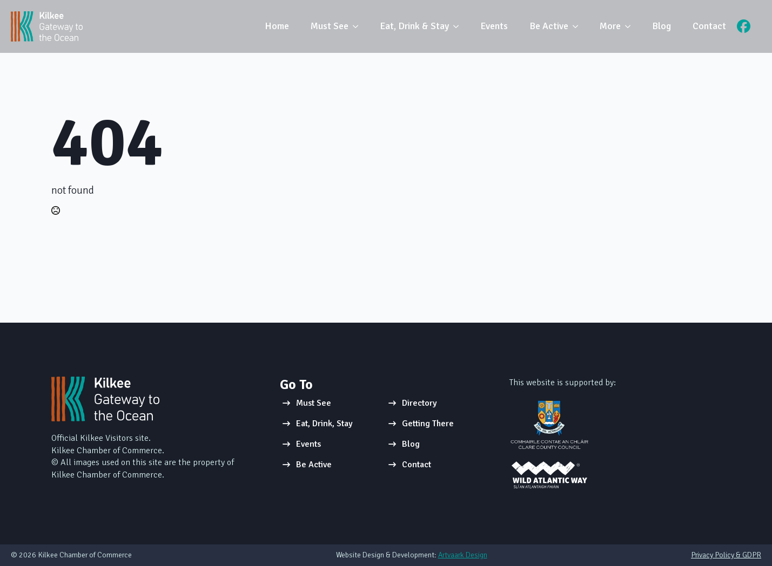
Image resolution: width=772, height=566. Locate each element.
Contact (709, 26)
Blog (661, 26)
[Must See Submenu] (358, 26)
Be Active (548, 26)
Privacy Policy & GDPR (726, 555)
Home (277, 26)
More (610, 26)
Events (494, 26)
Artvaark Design (462, 555)
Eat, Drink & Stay (414, 26)
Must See (329, 26)
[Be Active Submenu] (578, 26)
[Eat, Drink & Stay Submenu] (459, 26)
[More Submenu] (631, 26)
